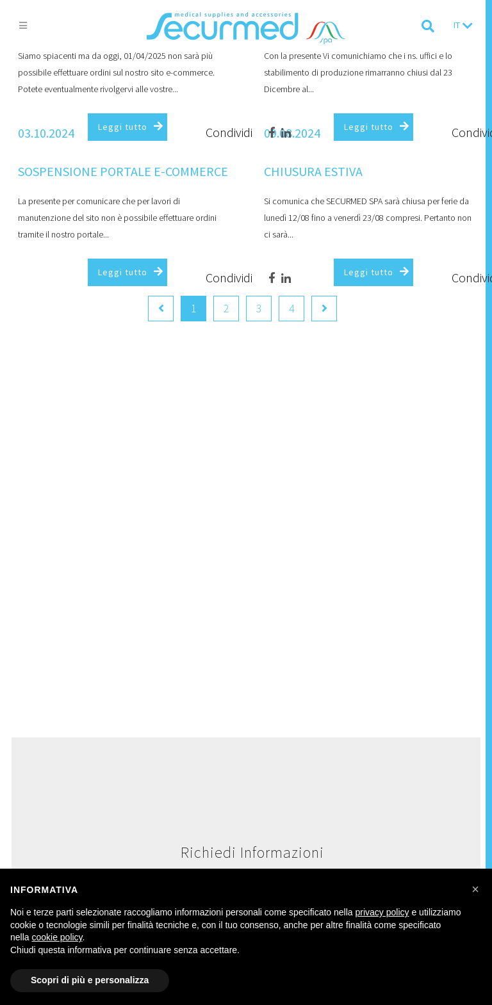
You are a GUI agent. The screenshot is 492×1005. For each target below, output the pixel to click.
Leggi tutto (122, 127)
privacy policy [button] (382, 912)
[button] (475, 889)
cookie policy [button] (56, 937)
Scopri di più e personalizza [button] (90, 980)
